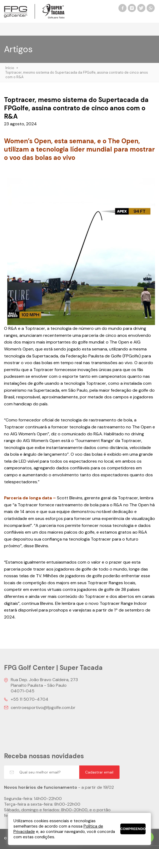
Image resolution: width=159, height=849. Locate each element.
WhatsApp (151, 8)
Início (9, 68)
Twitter (141, 8)
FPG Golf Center (34, 11)
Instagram (132, 8)
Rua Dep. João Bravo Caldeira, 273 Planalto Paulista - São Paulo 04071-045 (44, 685)
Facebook (122, 8)
